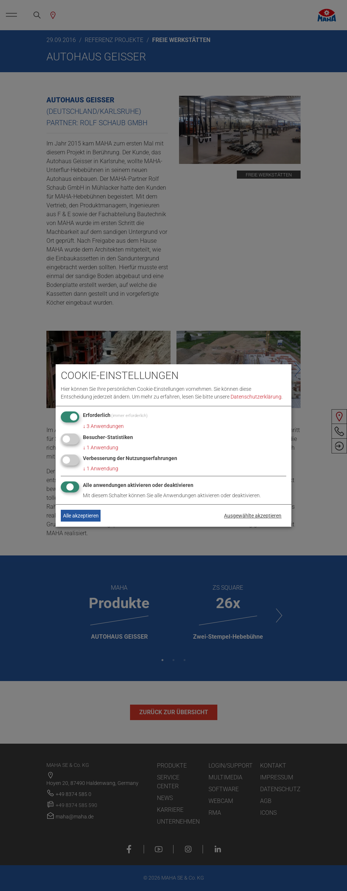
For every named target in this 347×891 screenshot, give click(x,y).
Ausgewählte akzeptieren (252, 516)
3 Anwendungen (103, 426)
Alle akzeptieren (81, 516)
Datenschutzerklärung (256, 397)
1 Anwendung (100, 447)
